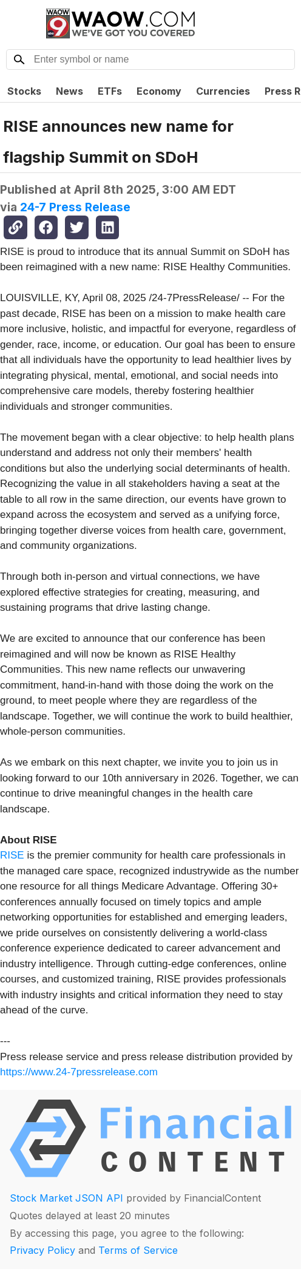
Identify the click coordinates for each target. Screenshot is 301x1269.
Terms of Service (138, 1250)
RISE (12, 855)
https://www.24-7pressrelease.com (79, 1072)
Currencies (223, 91)
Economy (159, 91)
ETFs (110, 91)
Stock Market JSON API (66, 1198)
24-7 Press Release (75, 207)
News (69, 91)
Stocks (24, 91)
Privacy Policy (42, 1250)
